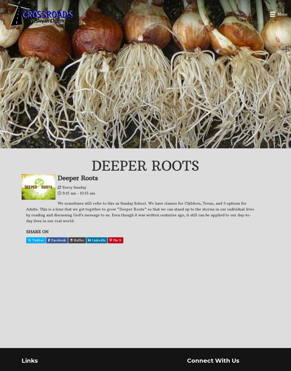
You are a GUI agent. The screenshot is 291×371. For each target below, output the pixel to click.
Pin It (115, 240)
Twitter (36, 240)
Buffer (77, 240)
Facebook (57, 240)
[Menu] (278, 14)
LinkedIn (96, 240)
